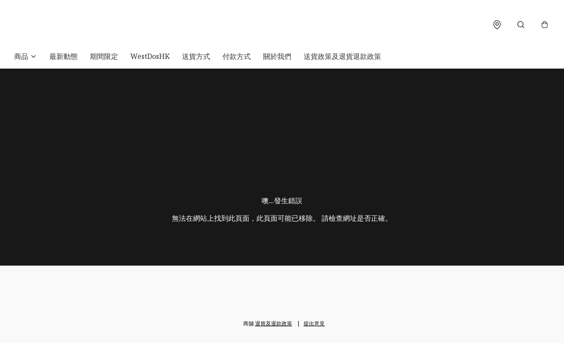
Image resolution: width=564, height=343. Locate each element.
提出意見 (314, 323)
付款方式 (237, 56)
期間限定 (104, 56)
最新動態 (63, 56)
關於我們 (277, 56)
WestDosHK (150, 56)
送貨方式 (196, 56)
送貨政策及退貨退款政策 (342, 56)
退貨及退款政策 (273, 323)
